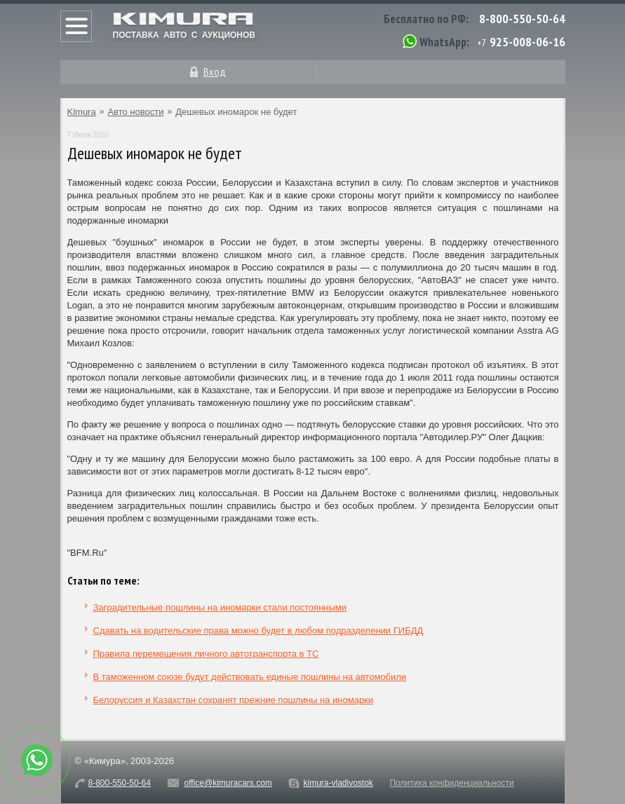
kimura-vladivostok (337, 783)
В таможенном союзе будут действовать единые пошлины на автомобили (250, 677)
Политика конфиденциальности (451, 783)
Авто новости (135, 112)
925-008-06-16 (527, 42)
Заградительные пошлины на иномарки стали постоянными (220, 607)
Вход (214, 71)
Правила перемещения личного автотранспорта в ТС (206, 653)
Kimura (81, 112)
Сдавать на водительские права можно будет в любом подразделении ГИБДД (258, 630)
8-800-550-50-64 (522, 19)
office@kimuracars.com (228, 783)
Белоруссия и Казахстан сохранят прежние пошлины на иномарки (233, 700)
